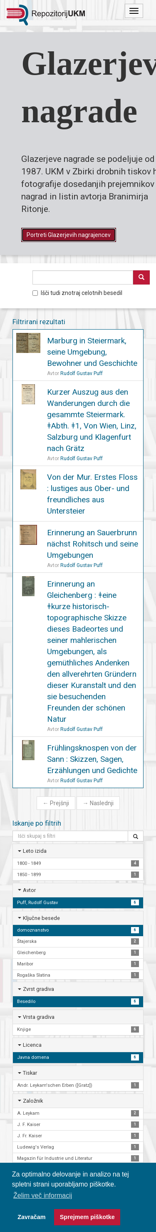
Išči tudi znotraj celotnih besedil (77, 293)
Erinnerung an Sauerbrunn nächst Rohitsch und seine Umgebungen (92, 544)
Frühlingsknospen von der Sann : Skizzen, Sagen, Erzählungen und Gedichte (92, 759)
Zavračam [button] (31, 1217)
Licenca (32, 1045)
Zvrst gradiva (38, 989)
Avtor (29, 890)
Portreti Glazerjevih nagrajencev (69, 235)
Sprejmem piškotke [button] (87, 1217)
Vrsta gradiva (38, 1017)
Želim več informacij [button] (42, 1195)
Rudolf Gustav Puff (81, 373)
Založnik (33, 1101)
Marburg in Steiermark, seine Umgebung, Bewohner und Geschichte (92, 352)
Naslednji (98, 803)
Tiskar (30, 1073)
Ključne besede (41, 918)
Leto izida (35, 851)
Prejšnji (56, 803)
